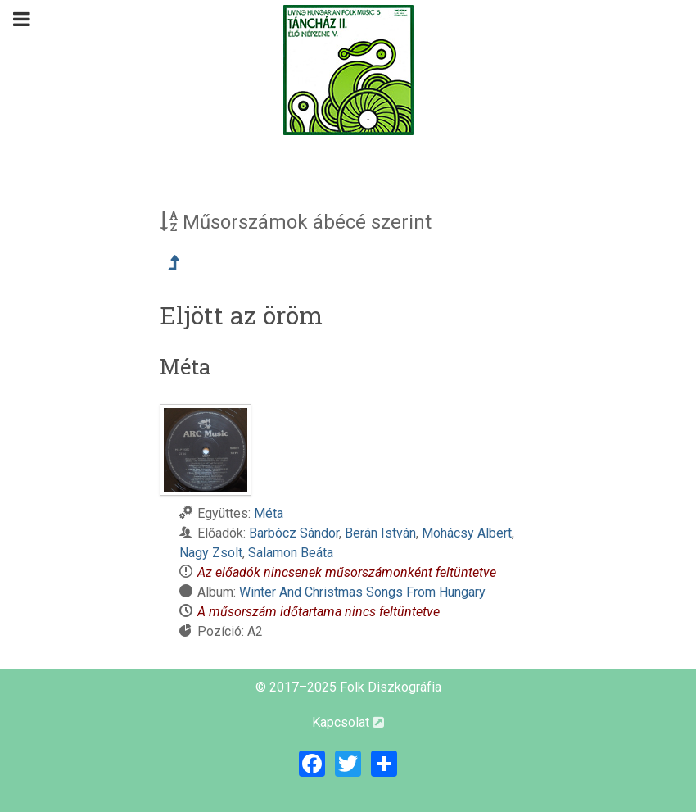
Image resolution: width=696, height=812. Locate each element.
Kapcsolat (348, 722)
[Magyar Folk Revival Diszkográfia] (348, 70)
